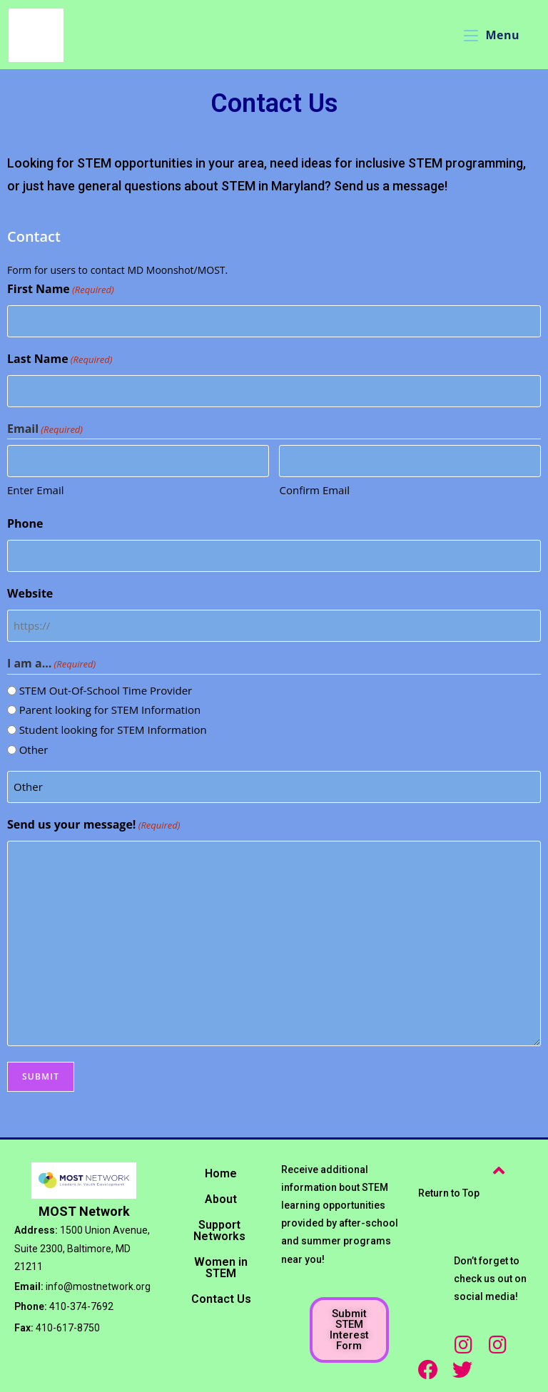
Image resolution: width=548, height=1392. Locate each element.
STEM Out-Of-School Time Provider (106, 690)
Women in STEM (221, 1267)
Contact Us (221, 1299)
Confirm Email (314, 490)
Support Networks (219, 1230)
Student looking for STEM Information (113, 729)
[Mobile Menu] (491, 35)
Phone (25, 523)
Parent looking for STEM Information (110, 709)
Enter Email (35, 490)
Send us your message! (93, 825)
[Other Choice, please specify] (274, 787)
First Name (60, 289)
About (221, 1199)
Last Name (60, 359)
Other (34, 749)
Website (30, 593)
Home (221, 1173)
